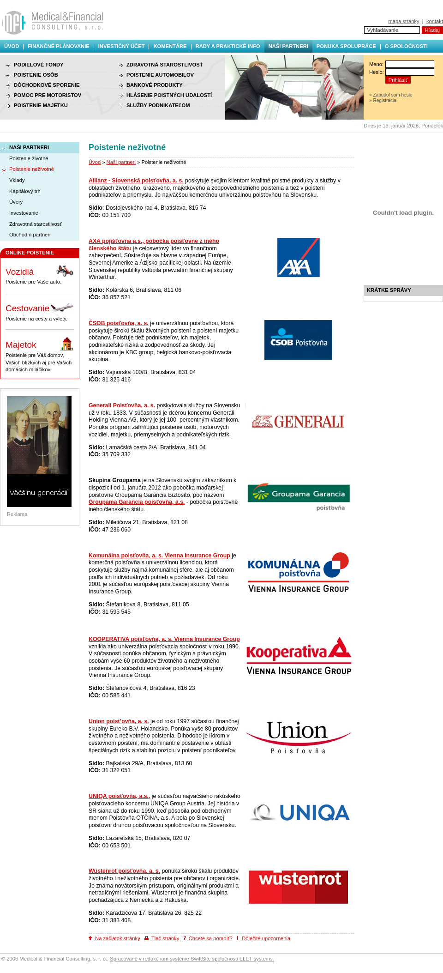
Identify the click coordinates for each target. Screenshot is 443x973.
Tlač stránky (161, 938)
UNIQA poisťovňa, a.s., (119, 796)
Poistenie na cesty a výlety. (40, 310)
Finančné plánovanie (58, 46)
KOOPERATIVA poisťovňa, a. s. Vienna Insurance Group (164, 639)
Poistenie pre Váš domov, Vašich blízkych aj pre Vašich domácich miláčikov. (40, 354)
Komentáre (169, 46)
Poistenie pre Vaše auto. (40, 274)
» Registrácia (382, 100)
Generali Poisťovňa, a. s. (122, 405)
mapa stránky (403, 21)
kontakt (434, 21)
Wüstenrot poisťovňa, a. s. (124, 871)
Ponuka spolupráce (346, 46)
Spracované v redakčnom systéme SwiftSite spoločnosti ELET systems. (192, 958)
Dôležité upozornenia (263, 938)
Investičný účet (121, 46)
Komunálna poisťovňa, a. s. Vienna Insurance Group (159, 555)
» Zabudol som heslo (391, 94)
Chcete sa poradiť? (208, 938)
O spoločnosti (406, 46)
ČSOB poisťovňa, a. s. (119, 323)
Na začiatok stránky (114, 938)
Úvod (11, 46)
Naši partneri (288, 46)
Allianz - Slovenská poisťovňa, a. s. (136, 180)
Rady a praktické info (228, 46)
